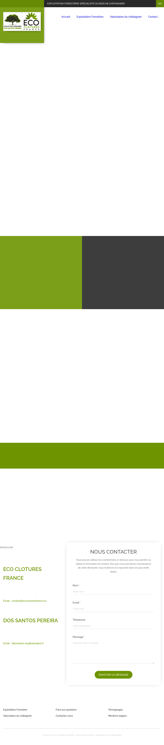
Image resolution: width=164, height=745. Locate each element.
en (160, 3)
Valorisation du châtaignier (126, 16)
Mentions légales (117, 715)
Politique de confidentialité (108, 735)
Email (77, 602)
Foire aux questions (66, 709)
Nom (76, 585)
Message (79, 636)
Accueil (65, 16)
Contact (153, 16)
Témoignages (115, 709)
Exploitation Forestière (90, 16)
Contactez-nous (64, 715)
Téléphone (79, 619)
